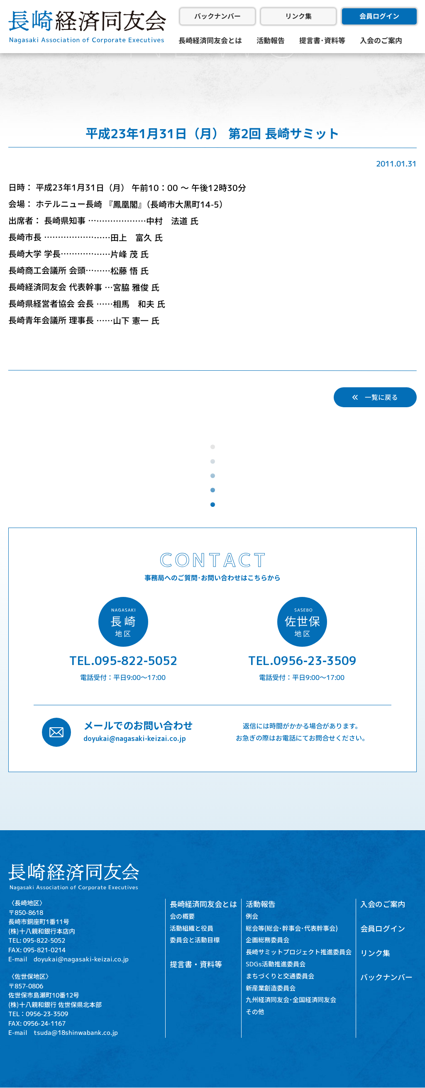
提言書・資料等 (196, 965)
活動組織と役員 (191, 928)
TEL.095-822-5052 (123, 661)
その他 (255, 1012)
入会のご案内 (381, 40)
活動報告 (270, 40)
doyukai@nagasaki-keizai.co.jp (134, 738)
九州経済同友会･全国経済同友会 (291, 1000)
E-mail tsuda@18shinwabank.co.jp (63, 1033)
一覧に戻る (375, 397)
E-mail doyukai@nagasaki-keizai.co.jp (68, 959)
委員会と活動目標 (195, 940)
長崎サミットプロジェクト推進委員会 (299, 952)
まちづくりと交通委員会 (280, 976)
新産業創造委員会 (271, 988)
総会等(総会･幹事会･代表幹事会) (292, 928)
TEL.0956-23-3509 (302, 661)
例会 (252, 916)
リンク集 (298, 16)
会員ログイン (379, 16)
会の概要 (182, 916)
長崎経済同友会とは (210, 40)
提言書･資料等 (322, 40)
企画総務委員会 (267, 940)
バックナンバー (217, 16)
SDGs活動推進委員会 (275, 964)
